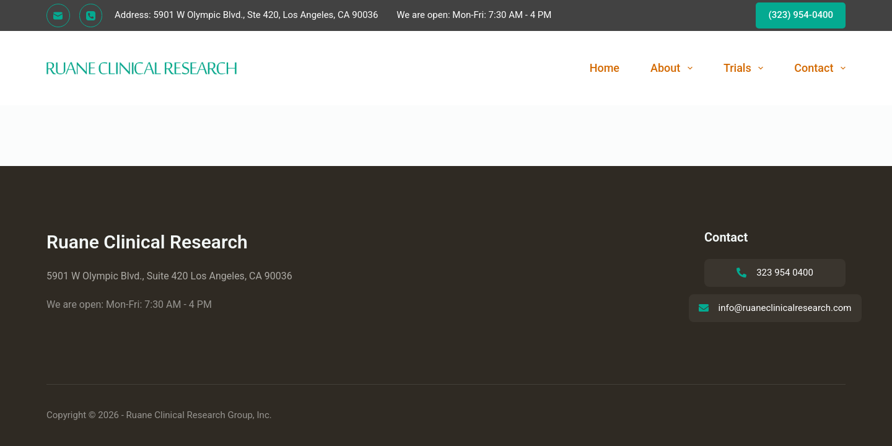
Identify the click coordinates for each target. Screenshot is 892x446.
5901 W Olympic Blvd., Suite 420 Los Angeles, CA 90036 (169, 276)
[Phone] (91, 15)
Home (604, 67)
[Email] (58, 15)
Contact (820, 68)
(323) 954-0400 (800, 14)
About (673, 68)
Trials (746, 68)
